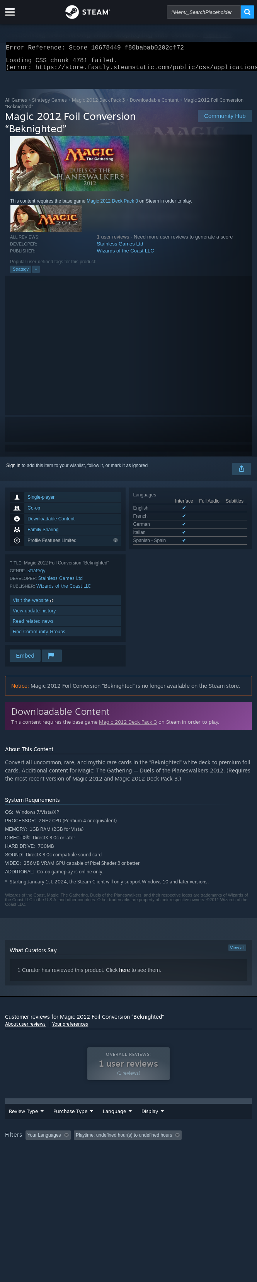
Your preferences (70, 1028)
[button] (31, 1152)
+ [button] (36, 273)
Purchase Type (63, 1125)
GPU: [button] (168, 1163)
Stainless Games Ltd (120, 248)
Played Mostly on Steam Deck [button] (38, 1163)
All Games (16, 104)
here (124, 975)
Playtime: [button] (181, 1152)
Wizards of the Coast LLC (125, 255)
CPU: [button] (142, 1163)
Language (113, 1125)
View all (237, 952)
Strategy (21, 273)
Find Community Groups (39, 636)
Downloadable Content (154, 104)
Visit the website (34, 605)
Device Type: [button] (202, 1163)
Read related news (33, 626)
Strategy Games (49, 104)
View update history (34, 615)
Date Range (147, 1125)
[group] (128, 1158)
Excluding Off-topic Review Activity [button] (122, 1152)
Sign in (13, 470)
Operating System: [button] (103, 1163)
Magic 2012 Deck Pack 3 (98, 104)
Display (190, 1125)
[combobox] (204, 12)
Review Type (17, 1125)
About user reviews (25, 1028)
